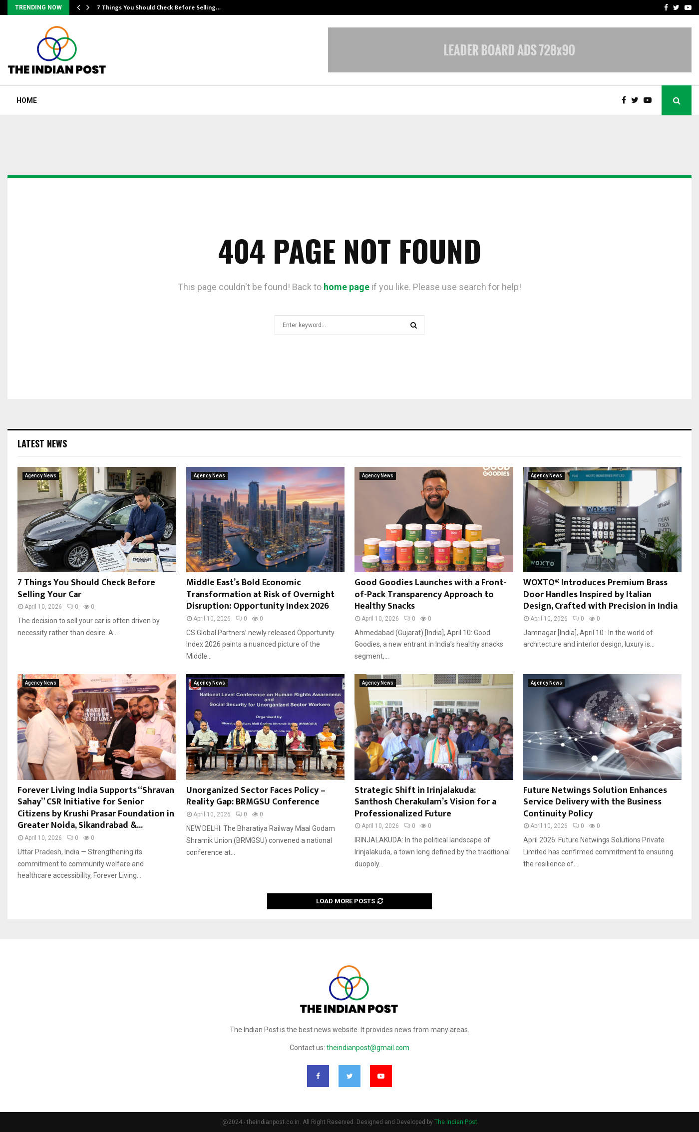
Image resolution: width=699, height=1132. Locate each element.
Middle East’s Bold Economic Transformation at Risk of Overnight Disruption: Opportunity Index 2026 (260, 594)
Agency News (40, 475)
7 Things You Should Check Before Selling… (159, 7)
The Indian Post (455, 1122)
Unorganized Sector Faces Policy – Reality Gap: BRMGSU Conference (256, 796)
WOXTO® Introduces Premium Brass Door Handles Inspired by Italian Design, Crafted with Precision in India (600, 594)
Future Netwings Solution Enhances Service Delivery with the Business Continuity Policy (595, 802)
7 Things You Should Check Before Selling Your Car (86, 588)
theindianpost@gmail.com (368, 1048)
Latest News (42, 443)
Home (26, 100)
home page (346, 287)
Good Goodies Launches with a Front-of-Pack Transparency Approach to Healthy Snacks (430, 594)
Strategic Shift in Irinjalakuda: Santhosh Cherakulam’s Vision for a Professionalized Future (425, 802)
